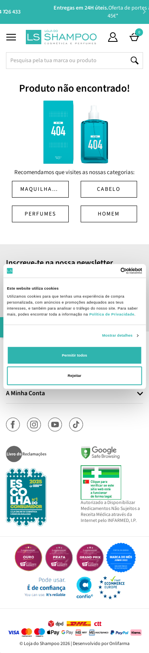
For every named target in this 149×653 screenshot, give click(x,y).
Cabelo (108, 189)
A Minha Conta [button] (25, 393)
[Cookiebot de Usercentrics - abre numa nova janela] (108, 271)
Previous (5, 11)
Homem (109, 214)
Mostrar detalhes (117, 335)
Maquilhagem (42, 189)
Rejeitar (74, 376)
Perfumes (40, 214)
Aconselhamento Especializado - (78, 12)
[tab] (74, 394)
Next (144, 11)
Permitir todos (74, 355)
